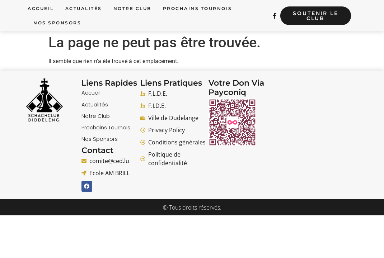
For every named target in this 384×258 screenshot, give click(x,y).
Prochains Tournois (197, 8)
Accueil (41, 8)
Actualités (83, 8)
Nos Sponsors (57, 22)
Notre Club (132, 8)
